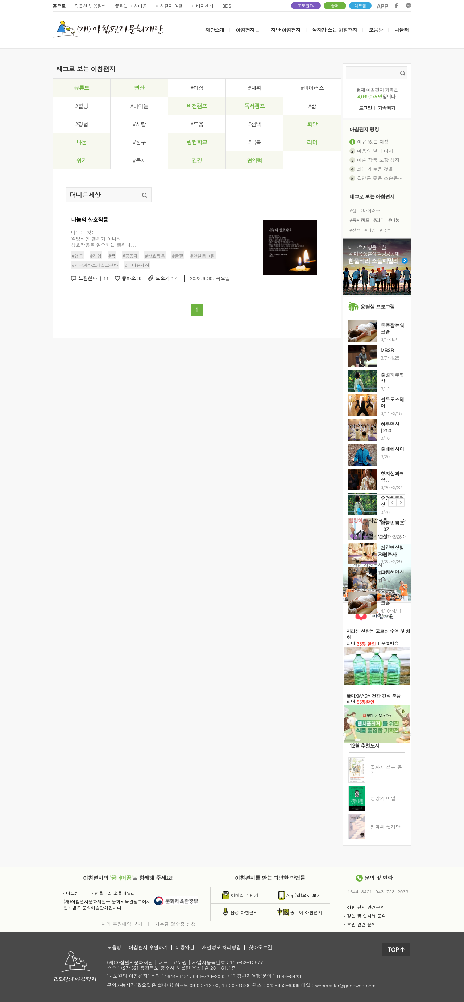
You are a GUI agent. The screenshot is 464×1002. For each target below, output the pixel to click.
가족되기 (386, 108)
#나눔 (394, 220)
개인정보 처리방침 (221, 947)
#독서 (139, 160)
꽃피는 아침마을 (131, 6)
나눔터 (401, 29)
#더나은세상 (137, 265)
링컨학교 (197, 142)
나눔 (81, 142)
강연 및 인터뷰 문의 (365, 915)
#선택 (254, 124)
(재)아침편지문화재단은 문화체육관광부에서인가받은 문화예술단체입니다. (107, 904)
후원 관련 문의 (360, 924)
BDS (226, 6)
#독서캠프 (359, 220)
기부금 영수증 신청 (175, 923)
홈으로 (59, 6)
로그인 (365, 108)
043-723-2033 (391, 891)
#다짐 (196, 87)
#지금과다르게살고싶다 (95, 265)
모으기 (166, 278)
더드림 (360, 5)
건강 (197, 160)
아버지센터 (203, 6)
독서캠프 (254, 106)
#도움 (196, 124)
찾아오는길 (260, 947)
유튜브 (81, 87)
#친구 (139, 142)
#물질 (178, 256)
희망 (312, 124)
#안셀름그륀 (202, 256)
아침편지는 (247, 29)
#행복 (77, 256)
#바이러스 (312, 87)
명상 (139, 87)
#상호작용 (155, 256)
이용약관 (184, 947)
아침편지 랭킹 (364, 129)
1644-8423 (288, 976)
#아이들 (139, 106)
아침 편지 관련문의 (364, 907)
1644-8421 (360, 891)
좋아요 (132, 278)
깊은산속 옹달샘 (90, 6)
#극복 (254, 142)
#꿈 (112, 256)
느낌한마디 (93, 278)
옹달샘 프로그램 (377, 306)
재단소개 (214, 29)
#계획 (254, 87)
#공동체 (130, 256)
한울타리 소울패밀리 (113, 893)
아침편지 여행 (169, 6)
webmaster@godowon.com (345, 985)
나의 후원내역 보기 (122, 923)
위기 (81, 160)
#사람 (139, 124)
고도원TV (306, 5)
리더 (312, 142)
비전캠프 (197, 106)
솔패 (335, 5)
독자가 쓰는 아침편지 (334, 29)
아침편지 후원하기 (148, 947)
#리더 (379, 220)
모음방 (376, 29)
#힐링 (81, 106)
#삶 (312, 106)
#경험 (81, 124)
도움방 (114, 947)
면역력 (254, 160)
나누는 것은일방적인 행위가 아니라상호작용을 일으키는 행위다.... (104, 238)
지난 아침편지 (286, 29)
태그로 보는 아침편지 (371, 196)
